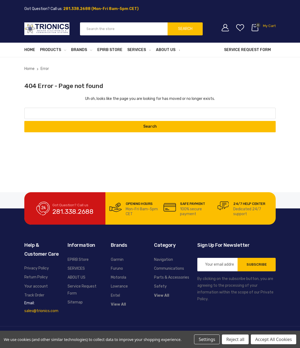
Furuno (117, 268)
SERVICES (139, 49)
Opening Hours (139, 204)
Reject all (235, 339)
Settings (207, 339)
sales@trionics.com (41, 311)
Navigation (163, 259)
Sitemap (75, 302)
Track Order (34, 295)
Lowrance (119, 286)
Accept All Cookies (273, 339)
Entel (115, 295)
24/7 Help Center (249, 204)
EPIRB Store (109, 50)
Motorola (118, 277)
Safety (160, 286)
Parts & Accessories (171, 277)
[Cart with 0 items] (263, 28)
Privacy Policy (36, 268)
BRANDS (81, 49)
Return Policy (36, 277)
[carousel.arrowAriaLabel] (115, 207)
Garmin (117, 259)
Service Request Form (247, 50)
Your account (36, 286)
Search (185, 28)
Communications (169, 268)
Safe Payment (192, 204)
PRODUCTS (53, 49)
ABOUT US (168, 49)
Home (29, 50)
